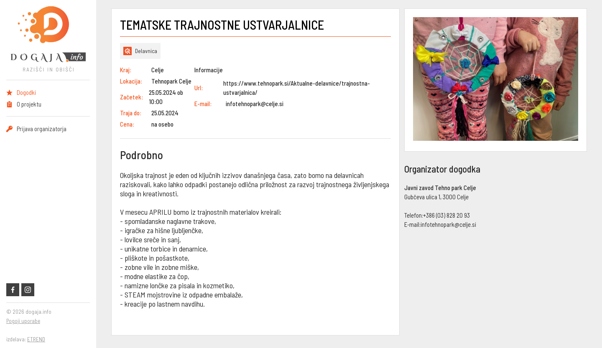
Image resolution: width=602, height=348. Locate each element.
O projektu (29, 104)
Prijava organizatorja (41, 128)
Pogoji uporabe (23, 321)
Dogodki (26, 92)
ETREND (36, 339)
